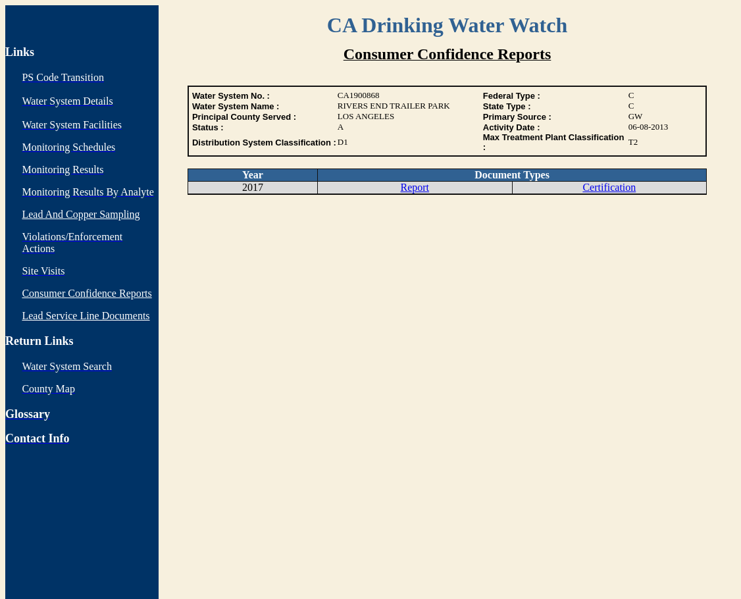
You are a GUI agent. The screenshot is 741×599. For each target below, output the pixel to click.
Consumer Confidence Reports (86, 293)
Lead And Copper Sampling (81, 214)
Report (414, 187)
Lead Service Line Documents (85, 315)
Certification (609, 187)
